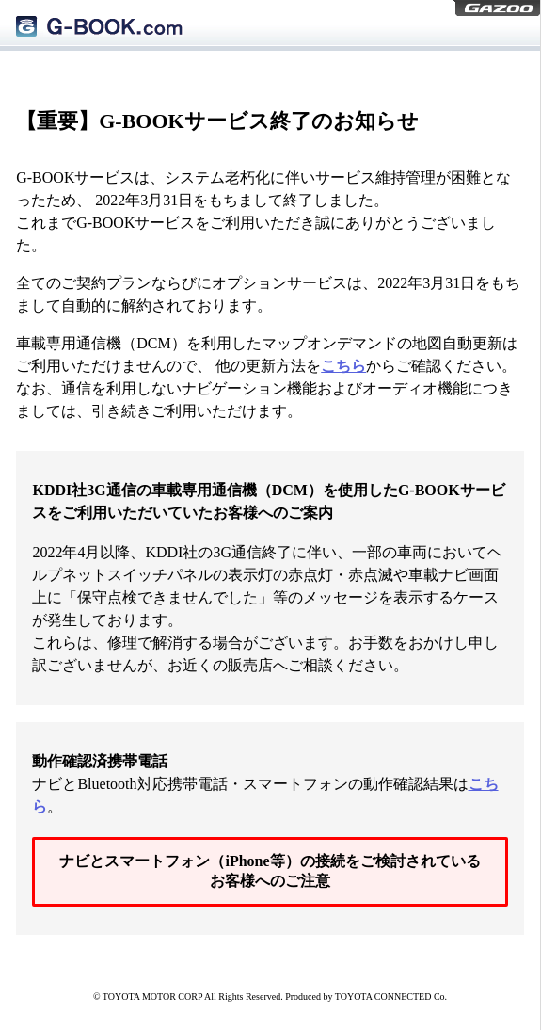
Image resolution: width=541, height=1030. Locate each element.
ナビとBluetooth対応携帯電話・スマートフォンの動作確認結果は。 (265, 783)
